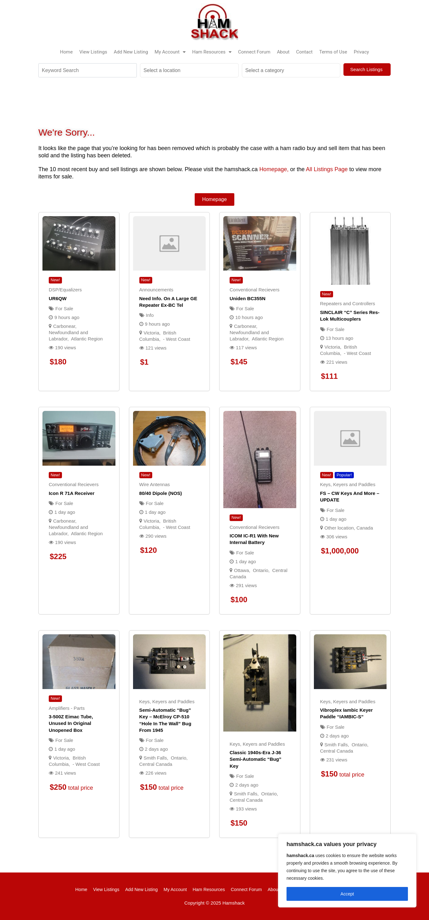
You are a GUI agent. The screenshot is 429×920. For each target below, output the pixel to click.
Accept (347, 893)
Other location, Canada (349, 527)
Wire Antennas (154, 484)
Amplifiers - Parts (67, 708)
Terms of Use (333, 52)
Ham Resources (211, 52)
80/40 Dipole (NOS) (160, 493)
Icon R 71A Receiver (71, 493)
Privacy (361, 52)
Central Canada (155, 764)
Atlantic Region (87, 338)
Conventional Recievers (254, 289)
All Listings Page (327, 169)
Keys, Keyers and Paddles (348, 484)
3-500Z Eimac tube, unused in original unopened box (71, 723)
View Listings (93, 52)
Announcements (156, 289)
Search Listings (367, 69)
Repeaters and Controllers (347, 303)
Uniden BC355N (247, 298)
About (283, 52)
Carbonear (64, 326)
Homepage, (273, 169)
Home (66, 52)
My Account (170, 52)
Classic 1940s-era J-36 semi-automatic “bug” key (255, 759)
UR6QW (58, 298)
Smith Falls (155, 757)
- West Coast (176, 339)
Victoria (151, 332)
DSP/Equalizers (65, 289)
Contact (304, 52)
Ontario (260, 570)
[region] (347, 870)
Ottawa (241, 570)
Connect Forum (254, 52)
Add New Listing (131, 52)
